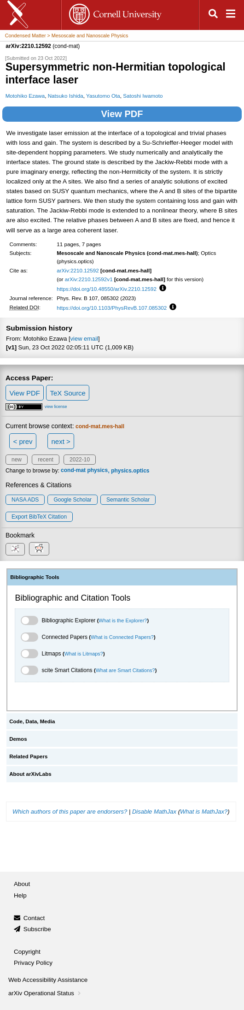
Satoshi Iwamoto (143, 96)
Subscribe (37, 929)
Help (20, 895)
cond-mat (73, 470)
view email (84, 338)
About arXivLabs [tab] (30, 774)
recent (45, 459)
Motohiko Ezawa (25, 96)
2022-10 (80, 459)
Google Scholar (72, 499)
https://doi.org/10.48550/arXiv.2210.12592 (107, 289)
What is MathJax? (203, 811)
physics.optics (130, 470)
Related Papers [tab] (28, 756)
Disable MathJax (154, 811)
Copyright (27, 951)
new (17, 459)
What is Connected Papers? (122, 637)
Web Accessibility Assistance (47, 979)
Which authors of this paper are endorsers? (69, 811)
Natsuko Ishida (65, 96)
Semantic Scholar (128, 499)
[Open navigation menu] (231, 15)
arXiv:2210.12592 (78, 270)
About (22, 883)
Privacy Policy (33, 962)
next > (60, 441)
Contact (34, 918)
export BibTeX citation (39, 517)
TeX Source (68, 393)
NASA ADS (25, 499)
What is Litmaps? (83, 653)
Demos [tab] (18, 739)
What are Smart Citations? (125, 670)
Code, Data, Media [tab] (32, 721)
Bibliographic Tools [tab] (34, 577)
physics (97, 470)
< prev (23, 441)
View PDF (122, 114)
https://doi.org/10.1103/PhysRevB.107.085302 (112, 308)
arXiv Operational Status (45, 993)
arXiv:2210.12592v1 (89, 279)
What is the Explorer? (123, 620)
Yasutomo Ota (103, 96)
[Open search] (213, 15)
